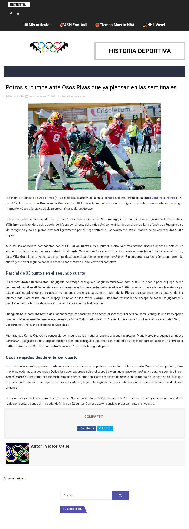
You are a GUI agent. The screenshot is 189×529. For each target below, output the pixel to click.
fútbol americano (73, 96)
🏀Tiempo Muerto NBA (115, 25)
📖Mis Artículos (37, 25)
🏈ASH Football (73, 25)
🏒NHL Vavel (154, 25)
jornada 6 (110, 197)
